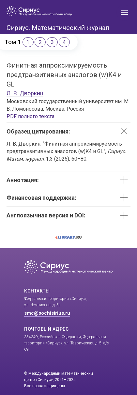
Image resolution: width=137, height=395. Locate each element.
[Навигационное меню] (124, 12)
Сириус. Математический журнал (58, 28)
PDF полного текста (30, 116)
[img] (79, 11)
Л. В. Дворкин (25, 93)
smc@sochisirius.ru (47, 313)
